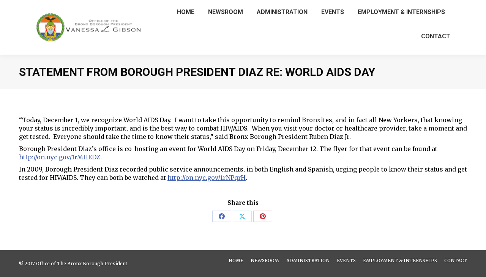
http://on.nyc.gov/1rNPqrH (206, 177)
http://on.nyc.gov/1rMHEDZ (59, 157)
